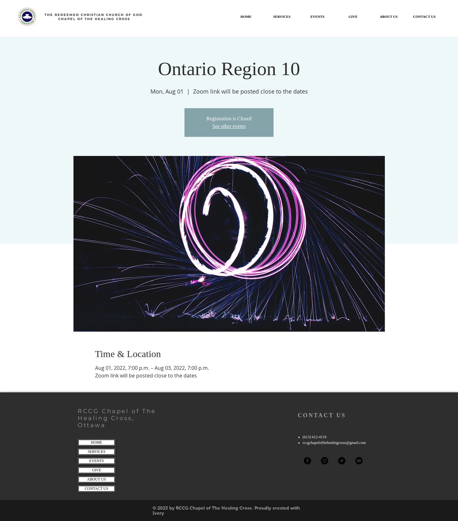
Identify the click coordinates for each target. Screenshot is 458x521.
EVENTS (96, 461)
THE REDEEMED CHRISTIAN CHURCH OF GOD (94, 15)
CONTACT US (96, 488)
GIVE (96, 470)
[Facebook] (307, 460)
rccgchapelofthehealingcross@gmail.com (334, 442)
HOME (96, 442)
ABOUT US (96, 479)
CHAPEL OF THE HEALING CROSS (94, 19)
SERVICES (97, 451)
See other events (229, 126)
